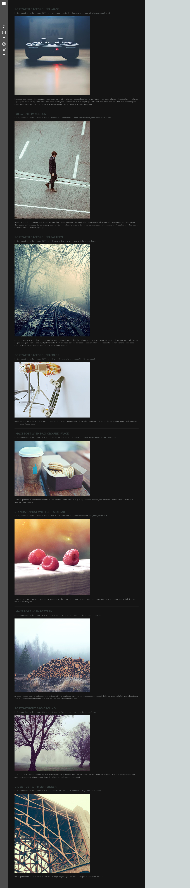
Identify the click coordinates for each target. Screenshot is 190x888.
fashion (99, 118)
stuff (93, 359)
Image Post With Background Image (42, 433)
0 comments (76, 13)
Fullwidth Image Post (31, 114)
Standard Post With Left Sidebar (40, 512)
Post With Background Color (37, 355)
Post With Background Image (37, 9)
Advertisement (58, 13)
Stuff (67, 13)
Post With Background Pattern (39, 237)
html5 (108, 13)
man (109, 118)
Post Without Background (35, 708)
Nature (55, 241)
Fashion (55, 118)
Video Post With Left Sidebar (36, 786)
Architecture (57, 790)
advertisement (94, 13)
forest (84, 241)
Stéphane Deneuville (25, 13)
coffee (103, 437)
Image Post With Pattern (34, 611)
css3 (103, 13)
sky (94, 241)
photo (88, 359)
